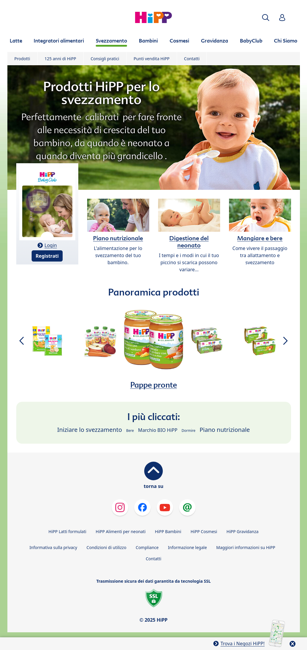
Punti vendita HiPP (151, 58)
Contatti (192, 58)
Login (51, 245)
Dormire (188, 430)
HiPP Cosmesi (204, 531)
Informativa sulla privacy (53, 547)
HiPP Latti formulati (67, 531)
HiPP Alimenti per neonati (121, 531)
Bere (130, 430)
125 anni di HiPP (60, 58)
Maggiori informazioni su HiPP (245, 547)
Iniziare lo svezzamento (89, 430)
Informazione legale (187, 547)
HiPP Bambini (168, 531)
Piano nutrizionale (224, 430)
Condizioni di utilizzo (106, 547)
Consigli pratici (105, 58)
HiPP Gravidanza (243, 531)
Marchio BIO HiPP (157, 430)
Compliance (147, 547)
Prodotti (22, 58)
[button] (265, 17)
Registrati (47, 256)
